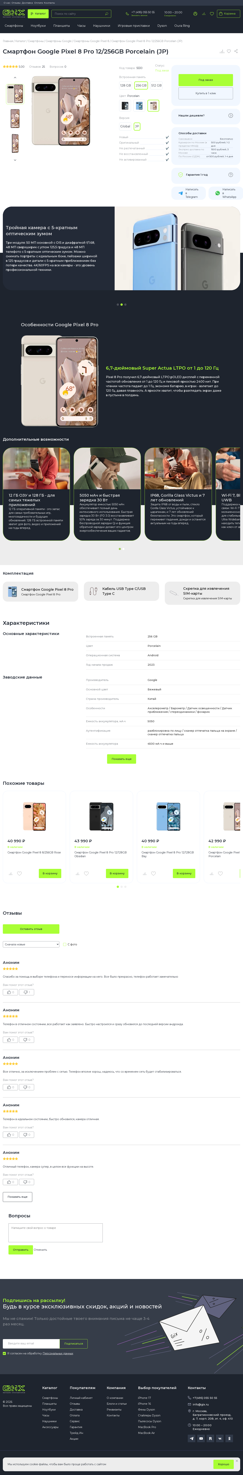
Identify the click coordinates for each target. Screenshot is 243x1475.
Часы (81, 26)
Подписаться (73, 1343)
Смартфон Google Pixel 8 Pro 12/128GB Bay (168, 854)
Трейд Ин (76, 1433)
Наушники (101, 26)
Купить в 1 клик (205, 93)
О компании (115, 1398)
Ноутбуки (38, 26)
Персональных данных (58, 1353)
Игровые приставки (134, 26)
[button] (118, 304)
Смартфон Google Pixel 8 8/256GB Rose (34, 852)
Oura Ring (182, 26)
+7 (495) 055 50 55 (143, 12)
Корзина (226, 13)
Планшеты (61, 26)
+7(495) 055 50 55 (205, 1398)
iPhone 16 (144, 1403)
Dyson (162, 26)
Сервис (75, 1421)
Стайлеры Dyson (149, 1415)
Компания (116, 1388)
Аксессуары (50, 1427)
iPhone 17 (144, 1398)
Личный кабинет (81, 1398)
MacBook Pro (147, 1427)
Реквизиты (114, 1409)
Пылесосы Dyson (149, 1421)
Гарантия (76, 1427)
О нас (7, 2)
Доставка (27, 2)
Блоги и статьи (117, 1403)
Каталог (49, 1388)
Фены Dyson (146, 1409)
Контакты (49, 2)
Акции (74, 1439)
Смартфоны (14, 26)
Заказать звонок (139, 15)
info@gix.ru (201, 1404)
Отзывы (16, 2)
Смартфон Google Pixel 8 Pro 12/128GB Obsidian (100, 854)
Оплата (38, 2)
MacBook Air (146, 1433)
